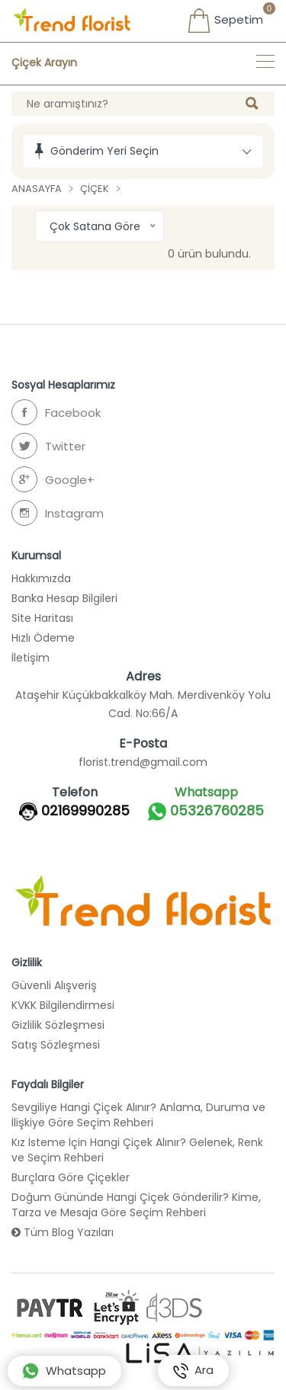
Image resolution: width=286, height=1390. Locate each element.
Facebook (56, 412)
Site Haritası (42, 618)
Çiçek (94, 188)
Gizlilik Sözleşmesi (57, 1025)
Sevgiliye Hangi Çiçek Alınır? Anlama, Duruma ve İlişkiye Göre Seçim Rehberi (138, 1115)
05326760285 (206, 811)
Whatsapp (63, 1371)
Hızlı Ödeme (43, 638)
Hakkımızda (41, 578)
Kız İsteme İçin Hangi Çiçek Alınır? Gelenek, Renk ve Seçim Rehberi (137, 1150)
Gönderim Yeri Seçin (104, 151)
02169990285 (85, 810)
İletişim (30, 658)
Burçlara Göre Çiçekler (70, 1177)
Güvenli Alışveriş (54, 985)
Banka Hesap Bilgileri (64, 598)
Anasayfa (36, 188)
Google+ (53, 479)
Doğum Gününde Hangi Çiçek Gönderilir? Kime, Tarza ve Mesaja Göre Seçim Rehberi (136, 1205)
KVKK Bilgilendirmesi (62, 1005)
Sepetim (225, 20)
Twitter (48, 446)
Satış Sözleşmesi (55, 1045)
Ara (193, 1371)
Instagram (57, 513)
